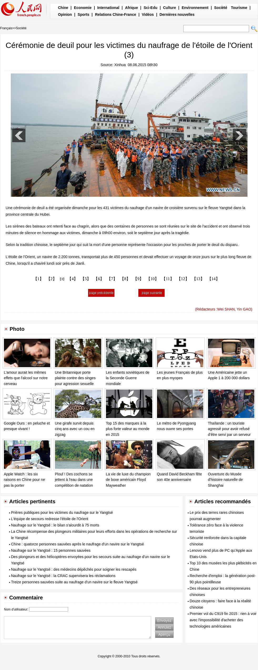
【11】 (167, 279)
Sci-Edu (150, 8)
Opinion (65, 14)
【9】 (138, 279)
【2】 (51, 279)
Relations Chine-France (115, 14)
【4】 (72, 279)
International (108, 8)
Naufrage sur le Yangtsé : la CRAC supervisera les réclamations (63, 576)
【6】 (99, 279)
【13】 (198, 279)
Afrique (131, 8)
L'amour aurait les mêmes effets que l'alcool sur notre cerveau (26, 378)
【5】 (85, 279)
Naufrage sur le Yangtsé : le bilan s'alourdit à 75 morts (55, 525)
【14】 (213, 279)
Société (21, 28)
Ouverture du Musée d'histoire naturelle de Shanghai (225, 479)
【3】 (62, 279)
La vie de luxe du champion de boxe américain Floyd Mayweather (128, 479)
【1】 (38, 279)
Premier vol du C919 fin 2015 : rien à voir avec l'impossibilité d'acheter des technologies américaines (223, 620)
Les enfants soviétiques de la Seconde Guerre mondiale (128, 378)
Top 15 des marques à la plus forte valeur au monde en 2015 (128, 429)
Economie (83, 8)
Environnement (195, 8)
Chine (63, 8)
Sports (83, 14)
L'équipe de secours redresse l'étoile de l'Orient (49, 519)
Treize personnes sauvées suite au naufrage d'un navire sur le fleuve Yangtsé (74, 582)
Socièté (220, 8)
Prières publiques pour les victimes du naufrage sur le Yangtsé (62, 512)
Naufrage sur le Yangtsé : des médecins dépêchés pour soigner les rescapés (73, 569)
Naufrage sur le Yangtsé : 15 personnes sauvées (50, 550)
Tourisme (239, 8)
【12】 (183, 279)
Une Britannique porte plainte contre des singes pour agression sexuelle (75, 378)
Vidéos (148, 14)
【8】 (125, 279)
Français (6, 28)
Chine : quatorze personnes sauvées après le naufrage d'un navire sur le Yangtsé (77, 544)
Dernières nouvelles (177, 14)
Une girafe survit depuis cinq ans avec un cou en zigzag (75, 429)
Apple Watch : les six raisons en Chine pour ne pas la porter (24, 479)
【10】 (152, 279)
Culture (169, 8)
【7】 (112, 279)
